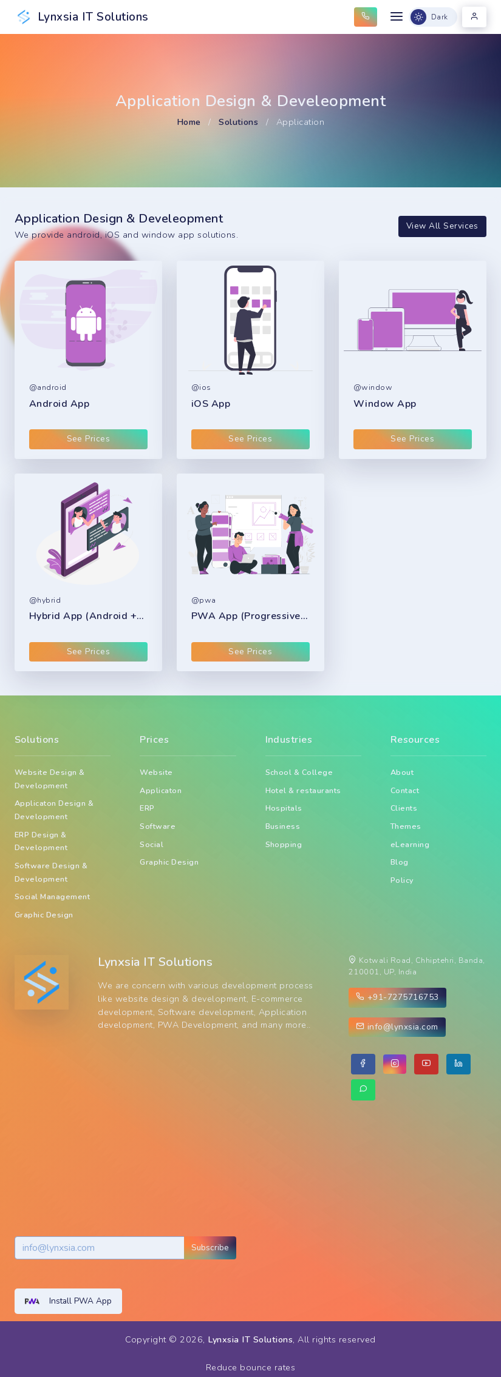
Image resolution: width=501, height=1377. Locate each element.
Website (156, 772)
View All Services (442, 226)
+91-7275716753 (397, 997)
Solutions (238, 122)
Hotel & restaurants (303, 790)
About (402, 772)
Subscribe (210, 1247)
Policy (402, 880)
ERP (147, 808)
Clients (403, 808)
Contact (404, 790)
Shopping (283, 844)
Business (283, 826)
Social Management (52, 896)
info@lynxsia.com (397, 1027)
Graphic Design (44, 915)
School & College (299, 772)
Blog (399, 862)
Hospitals (283, 808)
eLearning (409, 844)
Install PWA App (68, 1301)
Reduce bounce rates (250, 1367)
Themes (405, 826)
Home (189, 122)
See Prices (89, 438)
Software (158, 826)
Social (151, 844)
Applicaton (161, 790)
